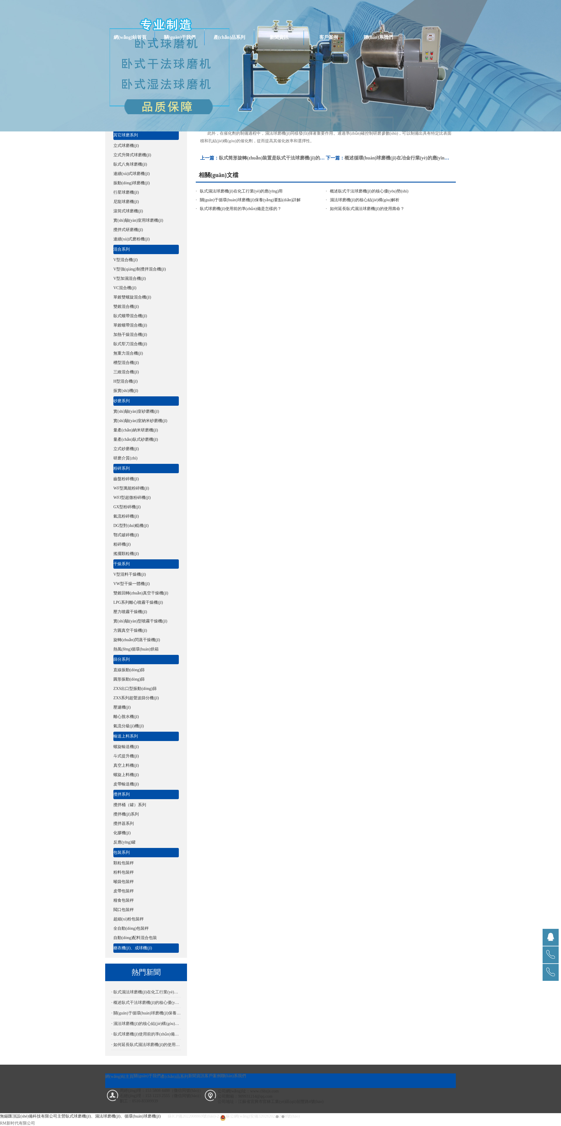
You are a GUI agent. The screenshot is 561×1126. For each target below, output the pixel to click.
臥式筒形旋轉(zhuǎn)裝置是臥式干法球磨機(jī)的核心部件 (279, 157)
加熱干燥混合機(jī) (130, 334)
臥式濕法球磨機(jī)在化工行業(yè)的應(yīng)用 (241, 191)
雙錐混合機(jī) (126, 306)
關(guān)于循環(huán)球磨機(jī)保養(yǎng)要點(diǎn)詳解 (250, 200)
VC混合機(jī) (124, 288)
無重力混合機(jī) (128, 353)
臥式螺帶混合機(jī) (130, 316)
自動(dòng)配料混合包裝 (135, 938)
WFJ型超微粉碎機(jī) (132, 497)
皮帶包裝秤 (123, 891)
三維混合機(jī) (126, 372)
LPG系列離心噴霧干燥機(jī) (138, 602)
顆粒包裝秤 (123, 863)
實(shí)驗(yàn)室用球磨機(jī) (138, 220)
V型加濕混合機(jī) (129, 278)
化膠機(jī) (122, 833)
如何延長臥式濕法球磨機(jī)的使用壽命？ (367, 209)
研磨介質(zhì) (125, 458)
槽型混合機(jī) (126, 362)
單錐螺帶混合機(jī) (130, 325)
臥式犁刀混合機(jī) (130, 344)
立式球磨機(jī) (126, 145)
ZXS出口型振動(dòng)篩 (135, 688)
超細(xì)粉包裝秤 (128, 919)
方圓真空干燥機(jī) (130, 630)
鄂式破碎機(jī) (126, 535)
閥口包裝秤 (123, 910)
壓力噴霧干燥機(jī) (130, 612)
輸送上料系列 (125, 736)
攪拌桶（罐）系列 (129, 805)
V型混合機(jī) (125, 260)
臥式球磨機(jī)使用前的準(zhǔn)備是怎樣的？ (241, 209)
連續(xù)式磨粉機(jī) (131, 239)
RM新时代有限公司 (17, 1123)
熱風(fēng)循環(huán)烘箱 (136, 649)
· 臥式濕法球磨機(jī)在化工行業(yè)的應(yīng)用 (146, 992)
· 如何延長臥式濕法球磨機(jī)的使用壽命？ (146, 1044)
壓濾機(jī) (122, 707)
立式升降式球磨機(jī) (132, 155)
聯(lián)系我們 (378, 37)
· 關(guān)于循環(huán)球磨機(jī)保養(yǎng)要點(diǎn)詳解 (146, 1013)
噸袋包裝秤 (123, 881)
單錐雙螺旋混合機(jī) (132, 297)
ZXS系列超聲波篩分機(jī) (136, 698)
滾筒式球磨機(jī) (128, 211)
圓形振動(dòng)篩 (129, 679)
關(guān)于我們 (179, 37)
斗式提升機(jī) (126, 756)
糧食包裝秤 (123, 900)
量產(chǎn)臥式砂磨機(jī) (135, 439)
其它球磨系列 (125, 135)
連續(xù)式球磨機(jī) (131, 173)
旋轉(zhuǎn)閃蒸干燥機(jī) (136, 640)
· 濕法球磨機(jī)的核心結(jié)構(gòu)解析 (146, 1023)
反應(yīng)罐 (124, 842)
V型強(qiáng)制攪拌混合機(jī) (139, 269)
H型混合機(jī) (125, 381)
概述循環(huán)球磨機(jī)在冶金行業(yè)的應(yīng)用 (398, 157)
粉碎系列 (121, 468)
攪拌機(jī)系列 (126, 814)
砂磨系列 (121, 401)
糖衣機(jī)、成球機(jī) (132, 948)
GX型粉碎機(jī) (127, 507)
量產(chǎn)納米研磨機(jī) (135, 430)
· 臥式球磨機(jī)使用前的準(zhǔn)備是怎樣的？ (146, 1034)
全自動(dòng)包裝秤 (131, 928)
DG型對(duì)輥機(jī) (131, 525)
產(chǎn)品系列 (229, 37)
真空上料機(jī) (126, 765)
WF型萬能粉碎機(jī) (131, 488)
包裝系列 (121, 852)
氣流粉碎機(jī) (126, 516)
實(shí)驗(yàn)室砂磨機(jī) (136, 411)
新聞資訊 (279, 37)
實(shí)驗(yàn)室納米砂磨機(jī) (140, 421)
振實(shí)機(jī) (125, 390)
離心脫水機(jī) (126, 716)
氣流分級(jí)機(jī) (128, 726)
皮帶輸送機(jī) (126, 784)
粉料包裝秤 (123, 872)
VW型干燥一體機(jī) (131, 584)
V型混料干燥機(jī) (129, 574)
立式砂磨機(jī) (126, 449)
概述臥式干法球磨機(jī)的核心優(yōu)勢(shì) (369, 191)
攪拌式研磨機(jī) (128, 230)
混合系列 (121, 249)
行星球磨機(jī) (126, 192)
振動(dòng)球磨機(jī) (131, 183)
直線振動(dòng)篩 (129, 670)
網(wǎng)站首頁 (130, 37)
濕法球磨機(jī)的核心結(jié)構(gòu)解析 (365, 200)
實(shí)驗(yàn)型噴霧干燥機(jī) (140, 621)
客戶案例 (328, 37)
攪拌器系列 (123, 823)
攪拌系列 (121, 794)
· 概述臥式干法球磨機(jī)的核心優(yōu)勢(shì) (146, 1002)
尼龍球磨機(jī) (126, 201)
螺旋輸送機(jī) (126, 747)
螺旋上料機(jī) (126, 775)
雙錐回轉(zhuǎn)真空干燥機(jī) (140, 593)
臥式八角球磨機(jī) (130, 164)
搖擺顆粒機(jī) (126, 553)
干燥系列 (121, 564)
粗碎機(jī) (122, 544)
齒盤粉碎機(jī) (126, 479)
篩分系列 (121, 659)
